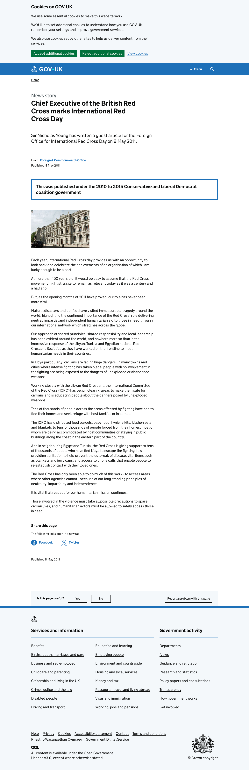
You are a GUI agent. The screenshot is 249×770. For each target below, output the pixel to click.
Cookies (64, 733)
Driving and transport (48, 707)
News (164, 654)
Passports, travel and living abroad (122, 689)
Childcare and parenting (50, 672)
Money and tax (107, 681)
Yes (81, 598)
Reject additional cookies (102, 53)
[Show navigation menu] (196, 69)
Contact (122, 733)
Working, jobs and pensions (117, 707)
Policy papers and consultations (185, 681)
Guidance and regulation (179, 663)
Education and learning (113, 646)
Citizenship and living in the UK (55, 681)
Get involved (169, 707)
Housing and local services (116, 672)
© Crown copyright (203, 758)
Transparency (170, 689)
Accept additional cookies (54, 53)
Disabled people (44, 698)
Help (35, 733)
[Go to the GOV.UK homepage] (47, 69)
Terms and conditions (149, 733)
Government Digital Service (107, 739)
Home (35, 80)
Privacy (48, 733)
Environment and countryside (118, 663)
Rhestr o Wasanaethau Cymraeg (56, 739)
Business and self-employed (53, 663)
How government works (178, 698)
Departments (170, 646)
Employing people (109, 654)
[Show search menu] (212, 69)
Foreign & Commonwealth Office (63, 160)
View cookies (137, 53)
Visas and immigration (112, 698)
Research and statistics (178, 672)
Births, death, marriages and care (57, 654)
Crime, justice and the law (51, 689)
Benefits (37, 646)
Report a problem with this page (188, 598)
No (105, 598)
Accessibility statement (93, 733)
